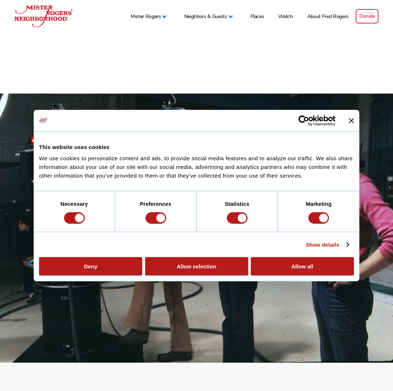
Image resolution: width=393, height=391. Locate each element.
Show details (322, 244)
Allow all (302, 266)
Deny (90, 266)
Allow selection (196, 266)
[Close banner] (351, 120)
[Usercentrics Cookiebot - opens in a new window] (303, 120)
